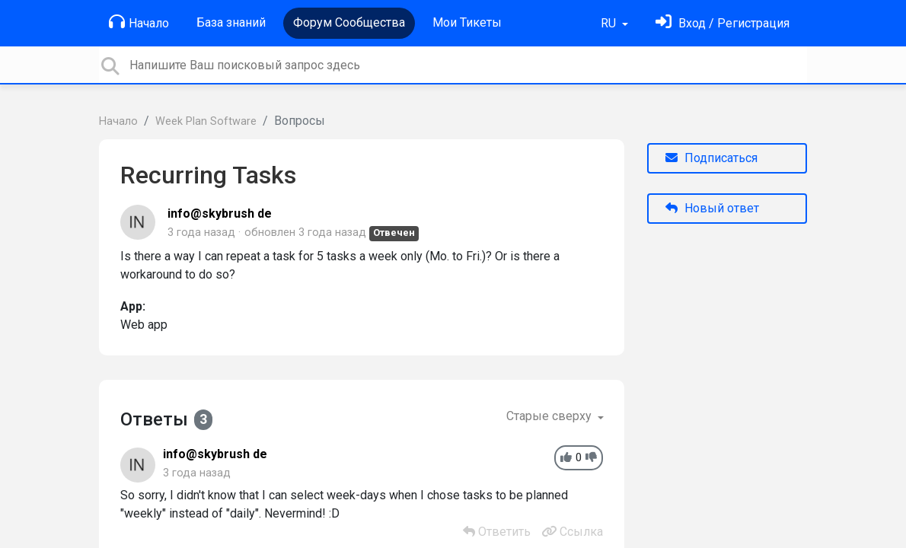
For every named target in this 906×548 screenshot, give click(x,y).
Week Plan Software (206, 121)
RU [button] (610, 23)
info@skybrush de (219, 213)
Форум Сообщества (349, 22)
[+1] (566, 458)
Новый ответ (712, 208)
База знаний (231, 22)
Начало (139, 22)
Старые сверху (550, 416)
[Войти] (722, 23)
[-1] (591, 458)
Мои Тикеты (467, 22)
